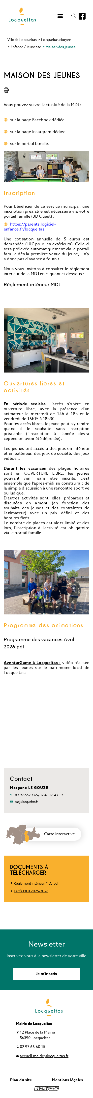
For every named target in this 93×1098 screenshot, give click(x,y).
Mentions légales (67, 1079)
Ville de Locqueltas (22, 39)
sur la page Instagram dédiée (37, 131)
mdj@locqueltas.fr (26, 801)
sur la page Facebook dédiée (37, 119)
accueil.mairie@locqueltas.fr (44, 1056)
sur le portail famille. (29, 143)
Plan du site (21, 1079)
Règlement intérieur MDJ (32, 284)
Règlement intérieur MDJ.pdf (36, 883)
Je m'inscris (46, 974)
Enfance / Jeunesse (26, 46)
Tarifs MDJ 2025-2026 (31, 891)
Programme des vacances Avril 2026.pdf (39, 643)
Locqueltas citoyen (56, 39)
